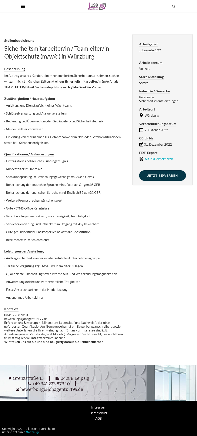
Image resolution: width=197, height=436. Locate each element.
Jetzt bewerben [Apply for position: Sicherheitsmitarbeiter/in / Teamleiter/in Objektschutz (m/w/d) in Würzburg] (162, 176)
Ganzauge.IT (34, 432)
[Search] (173, 6)
